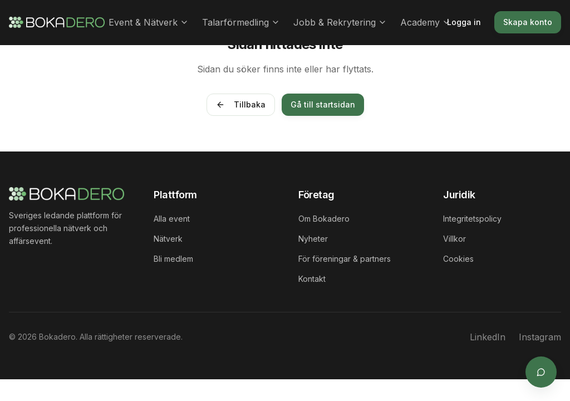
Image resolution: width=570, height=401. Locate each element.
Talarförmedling (241, 22)
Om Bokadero (324, 218)
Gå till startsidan (323, 104)
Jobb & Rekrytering (340, 22)
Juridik (459, 194)
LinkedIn (487, 337)
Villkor (454, 238)
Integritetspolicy (472, 218)
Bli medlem (173, 258)
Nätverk (168, 238)
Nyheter (313, 238)
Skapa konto (527, 22)
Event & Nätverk (149, 22)
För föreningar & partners (344, 258)
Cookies (458, 258)
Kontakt (312, 278)
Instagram (540, 337)
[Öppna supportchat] (541, 372)
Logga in (464, 22)
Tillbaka (241, 104)
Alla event (172, 218)
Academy (425, 22)
